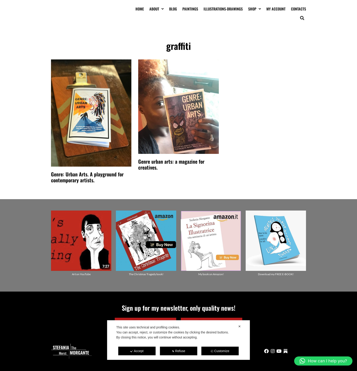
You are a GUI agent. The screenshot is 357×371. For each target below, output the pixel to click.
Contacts (298, 9)
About (156, 9)
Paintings (190, 9)
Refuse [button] (178, 351)
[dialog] (178, 340)
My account (276, 9)
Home (139, 9)
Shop (254, 9)
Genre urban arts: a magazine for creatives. (171, 164)
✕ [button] (239, 326)
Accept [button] (137, 351)
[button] (302, 18)
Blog (173, 9)
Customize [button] (220, 351)
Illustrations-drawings (223, 9)
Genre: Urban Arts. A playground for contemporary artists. (87, 177)
